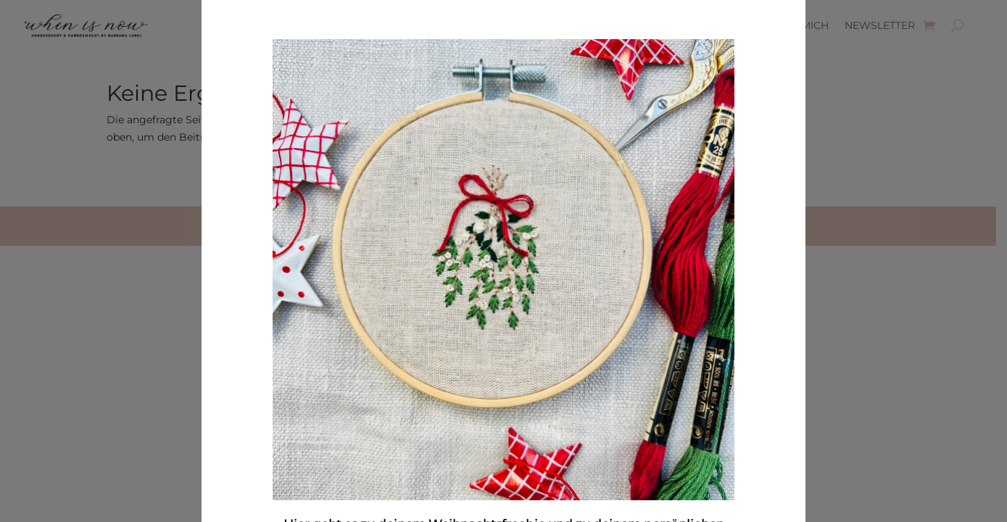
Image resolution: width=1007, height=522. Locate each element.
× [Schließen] (779, 103)
